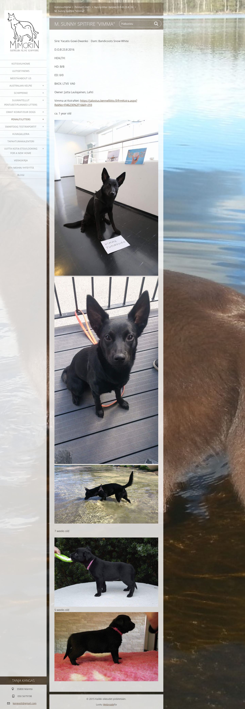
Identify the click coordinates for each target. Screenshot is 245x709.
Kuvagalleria (20, 134)
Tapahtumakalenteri (20, 141)
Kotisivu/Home (21, 63)
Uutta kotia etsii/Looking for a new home (20, 151)
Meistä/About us (20, 78)
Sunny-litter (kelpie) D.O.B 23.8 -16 (113, 7)
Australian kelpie (21, 85)
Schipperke (21, 93)
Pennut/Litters (20, 119)
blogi (20, 175)
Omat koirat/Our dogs (21, 112)
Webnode (108, 704)
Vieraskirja (21, 160)
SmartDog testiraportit (20, 126)
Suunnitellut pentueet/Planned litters (20, 102)
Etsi (156, 23)
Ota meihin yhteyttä (21, 167)
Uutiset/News (20, 71)
